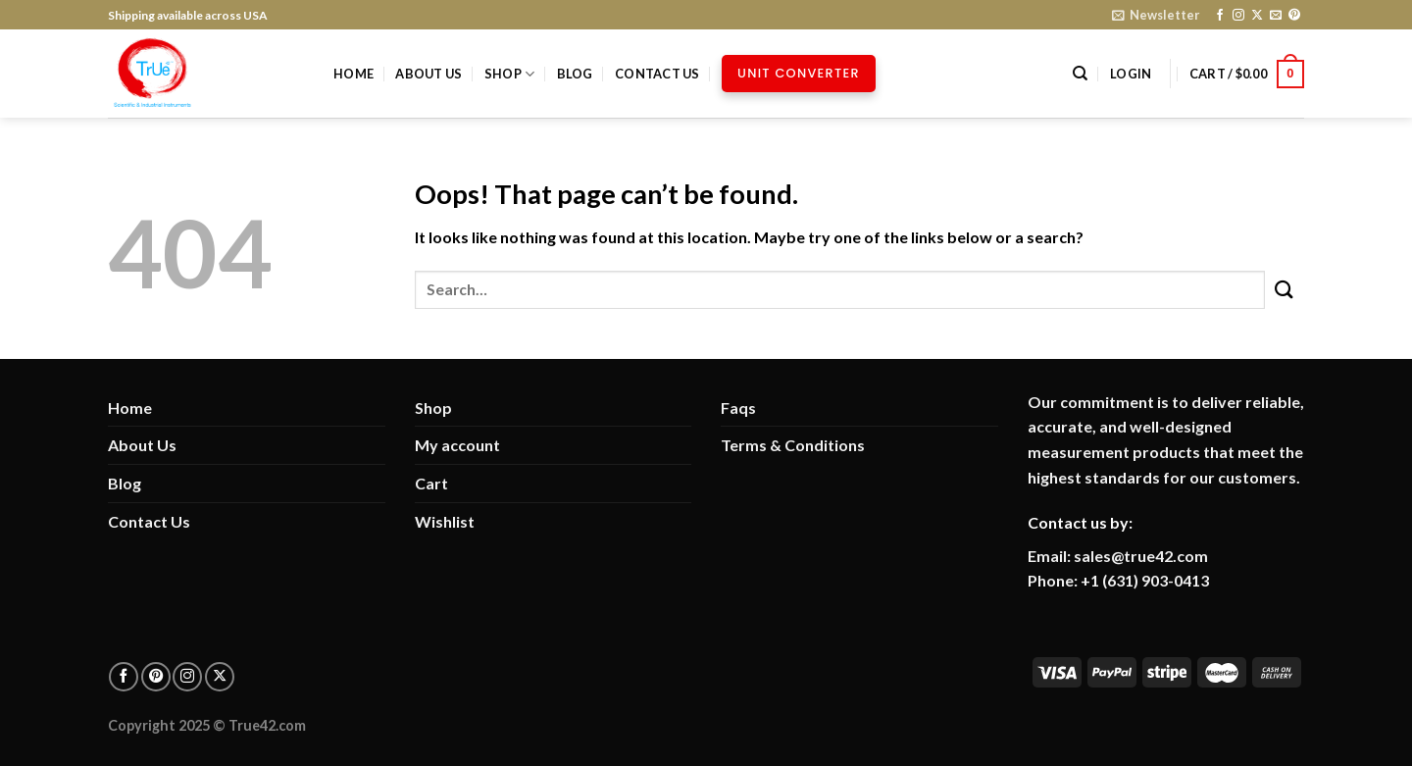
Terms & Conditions (793, 444)
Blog (575, 73)
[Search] (1080, 73)
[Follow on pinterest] (156, 676)
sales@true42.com (1141, 555)
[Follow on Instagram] (1238, 16)
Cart (431, 483)
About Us (428, 73)
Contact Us (657, 73)
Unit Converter (798, 73)
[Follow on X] (1257, 16)
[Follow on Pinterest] (1294, 16)
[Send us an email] (1276, 16)
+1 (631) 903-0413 (1145, 580)
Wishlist (445, 521)
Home (353, 73)
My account (457, 444)
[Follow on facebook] (123, 676)
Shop (509, 74)
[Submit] (1284, 290)
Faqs (738, 407)
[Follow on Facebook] (1220, 16)
